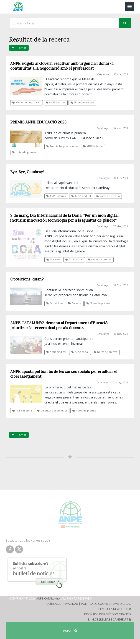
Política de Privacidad (61, 604)
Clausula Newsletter (114, 609)
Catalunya (103, 74)
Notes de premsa (82, 102)
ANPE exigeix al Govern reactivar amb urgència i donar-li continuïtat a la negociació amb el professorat (62, 66)
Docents (74, 303)
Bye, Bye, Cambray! (27, 171)
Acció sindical (81, 196)
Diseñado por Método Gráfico (107, 614)
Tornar (19, 48)
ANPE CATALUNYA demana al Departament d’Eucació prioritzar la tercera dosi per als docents (58, 325)
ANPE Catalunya (48, 598)
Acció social (74, 259)
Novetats (53, 259)
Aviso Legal (122, 604)
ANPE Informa (55, 102)
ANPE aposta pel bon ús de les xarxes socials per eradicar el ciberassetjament (63, 374)
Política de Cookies (95, 604)
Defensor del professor (52, 410)
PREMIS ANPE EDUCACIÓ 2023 (38, 122)
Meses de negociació (26, 102)
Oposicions (54, 303)
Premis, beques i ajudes (62, 146)
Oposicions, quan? (27, 279)
